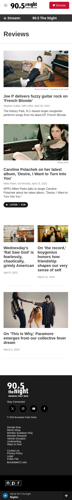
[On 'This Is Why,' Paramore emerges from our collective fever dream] (36, 310)
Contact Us (13, 450)
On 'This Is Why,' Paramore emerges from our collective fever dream (35, 338)
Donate (61, 5)
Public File (13, 459)
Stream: (12, 18)
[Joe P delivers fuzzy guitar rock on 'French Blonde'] (36, 69)
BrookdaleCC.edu (17, 462)
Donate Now (14, 427)
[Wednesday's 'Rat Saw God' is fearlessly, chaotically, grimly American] (19, 233)
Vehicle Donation (16, 438)
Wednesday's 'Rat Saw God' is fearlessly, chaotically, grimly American (19, 257)
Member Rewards (17, 436)
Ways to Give (14, 444)
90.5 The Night (44, 18)
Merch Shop (13, 430)
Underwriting (14, 441)
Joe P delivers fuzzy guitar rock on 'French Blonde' (36, 98)
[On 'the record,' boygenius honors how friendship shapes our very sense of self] (53, 233)
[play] (5, 495)
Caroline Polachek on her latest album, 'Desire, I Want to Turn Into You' (35, 174)
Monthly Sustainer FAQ (20, 433)
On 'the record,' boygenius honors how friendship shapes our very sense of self (53, 259)
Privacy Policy (15, 453)
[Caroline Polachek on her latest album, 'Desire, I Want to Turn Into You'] (36, 142)
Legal (10, 456)
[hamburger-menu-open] (6, 5)
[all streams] (67, 495)
